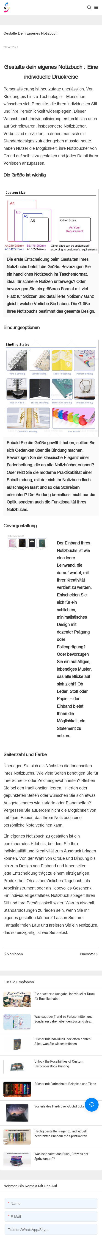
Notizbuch (70, 67)
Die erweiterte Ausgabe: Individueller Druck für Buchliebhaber (64, 996)
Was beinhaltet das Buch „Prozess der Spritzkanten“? (61, 1156)
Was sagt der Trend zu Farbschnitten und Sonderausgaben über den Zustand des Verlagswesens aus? (63, 1019)
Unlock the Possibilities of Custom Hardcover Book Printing (58, 1064)
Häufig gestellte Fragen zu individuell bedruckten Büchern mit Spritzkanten (60, 1133)
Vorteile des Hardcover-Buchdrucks (59, 1106)
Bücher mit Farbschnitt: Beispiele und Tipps (65, 1084)
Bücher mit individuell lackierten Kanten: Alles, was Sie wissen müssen (62, 1041)
